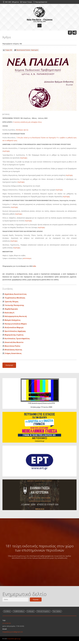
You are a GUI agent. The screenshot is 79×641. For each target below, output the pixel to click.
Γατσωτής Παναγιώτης (14, 305)
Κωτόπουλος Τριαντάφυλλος (17, 338)
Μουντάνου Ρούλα (12, 346)
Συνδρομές (30, 611)
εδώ (34, 266)
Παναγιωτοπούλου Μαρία (16, 324)
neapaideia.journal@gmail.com (12, 632)
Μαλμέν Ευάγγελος (13, 320)
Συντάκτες (7, 611)
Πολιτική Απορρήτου (43, 611)
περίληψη (6, 151)
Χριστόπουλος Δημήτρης (15, 331)
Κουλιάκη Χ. (10, 312)
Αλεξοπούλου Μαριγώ (14, 327)
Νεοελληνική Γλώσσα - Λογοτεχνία (27, 50)
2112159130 (6, 623)
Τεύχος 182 (8, 50)
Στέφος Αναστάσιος (13, 353)
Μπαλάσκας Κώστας (13, 350)
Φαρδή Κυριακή (11, 309)
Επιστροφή (9, 365)
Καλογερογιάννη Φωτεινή (16, 316)
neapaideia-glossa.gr (13, 639)
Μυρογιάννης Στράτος (14, 335)
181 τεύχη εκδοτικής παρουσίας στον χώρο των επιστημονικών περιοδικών (39, 548)
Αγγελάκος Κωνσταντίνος (16, 294)
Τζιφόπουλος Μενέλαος (15, 298)
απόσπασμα (27, 258)
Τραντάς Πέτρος (11, 301)
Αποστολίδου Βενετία (14, 342)
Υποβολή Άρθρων (18, 611)
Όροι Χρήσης (57, 611)
